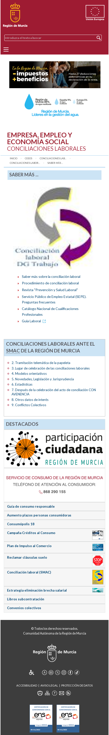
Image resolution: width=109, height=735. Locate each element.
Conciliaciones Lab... (53, 158)
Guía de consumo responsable (31, 506)
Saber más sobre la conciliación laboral (51, 276)
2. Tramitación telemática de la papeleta (41, 363)
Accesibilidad (26, 685)
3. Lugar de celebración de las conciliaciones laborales (51, 368)
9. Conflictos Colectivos (29, 405)
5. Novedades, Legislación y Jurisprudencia (43, 379)
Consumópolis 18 (20, 524)
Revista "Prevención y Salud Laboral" (50, 290)
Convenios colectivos (24, 608)
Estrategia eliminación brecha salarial (37, 590)
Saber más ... (55, 163)
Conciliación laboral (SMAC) (29, 572)
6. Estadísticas (22, 384)
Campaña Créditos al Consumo (31, 533)
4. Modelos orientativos (29, 374)
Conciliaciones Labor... (25, 163)
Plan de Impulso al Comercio (29, 546)
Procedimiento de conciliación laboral (50, 283)
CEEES (28, 158)
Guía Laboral (34, 321)
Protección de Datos (77, 685)
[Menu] (6, 49)
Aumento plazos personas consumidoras (39, 515)
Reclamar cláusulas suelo (27, 557)
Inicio (13, 158)
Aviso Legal (49, 685)
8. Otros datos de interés (30, 400)
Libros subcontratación (25, 599)
